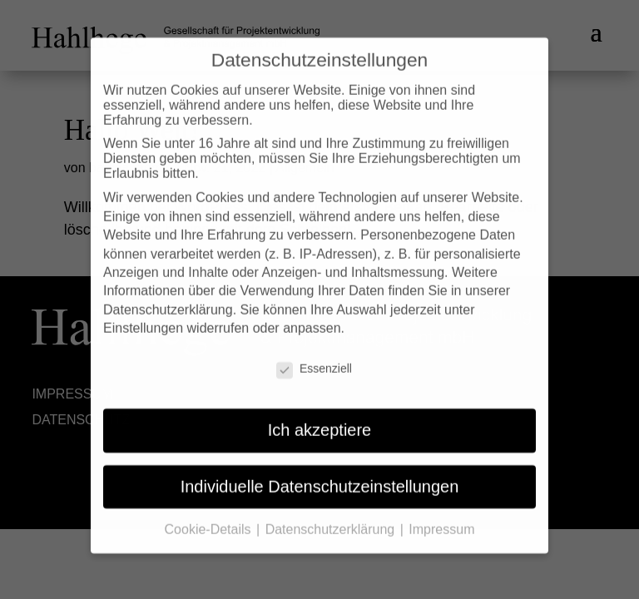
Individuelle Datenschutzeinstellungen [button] (320, 472)
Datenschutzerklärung (168, 297)
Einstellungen (143, 315)
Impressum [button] (441, 516)
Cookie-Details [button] (210, 516)
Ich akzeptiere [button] (320, 417)
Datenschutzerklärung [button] (332, 516)
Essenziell (314, 355)
